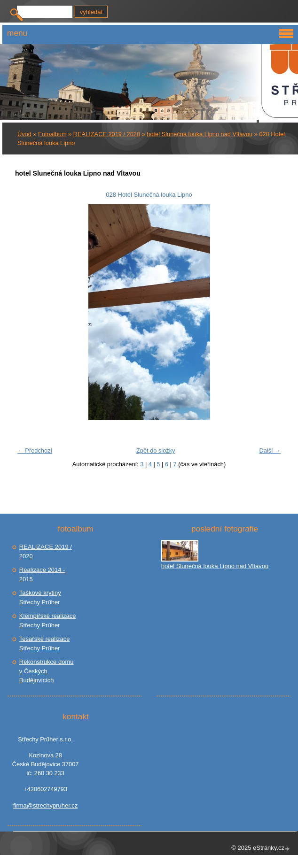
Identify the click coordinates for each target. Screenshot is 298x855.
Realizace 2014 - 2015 (42, 574)
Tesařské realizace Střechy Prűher (44, 643)
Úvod (24, 134)
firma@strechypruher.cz (45, 805)
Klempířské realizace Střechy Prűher (47, 620)
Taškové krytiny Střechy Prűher (40, 597)
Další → (270, 450)
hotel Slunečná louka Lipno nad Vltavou (199, 134)
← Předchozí (34, 450)
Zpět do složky (155, 450)
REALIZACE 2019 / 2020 (106, 134)
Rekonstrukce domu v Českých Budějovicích (46, 671)
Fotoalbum (52, 134)
